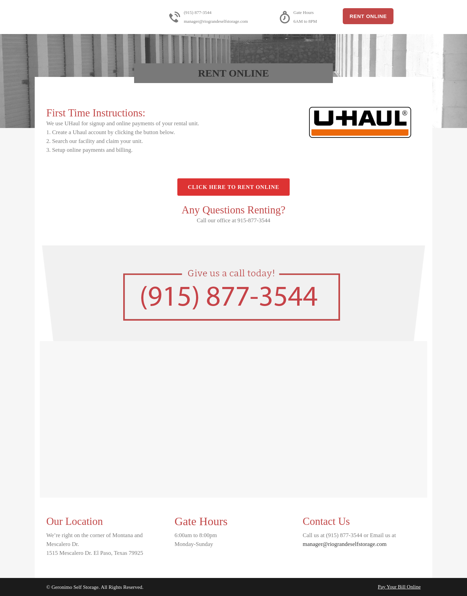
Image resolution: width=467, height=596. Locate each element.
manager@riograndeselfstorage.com (344, 544)
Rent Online (368, 16)
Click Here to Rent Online (233, 187)
